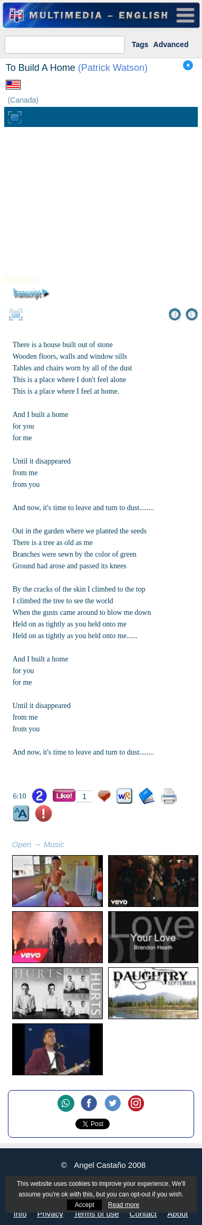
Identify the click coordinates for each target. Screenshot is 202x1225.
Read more (123, 1205)
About (177, 1213)
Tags (140, 44)
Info (20, 1213)
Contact (143, 1213)
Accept (84, 1205)
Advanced (171, 44)
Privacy (50, 1213)
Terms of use (96, 1213)
